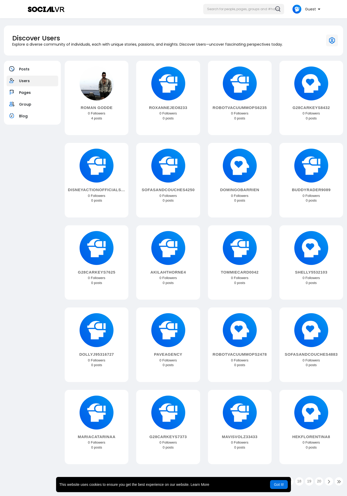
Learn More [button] (200, 484)
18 (299, 481)
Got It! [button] (279, 484)
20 (319, 481)
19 (309, 481)
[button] (243, 9)
